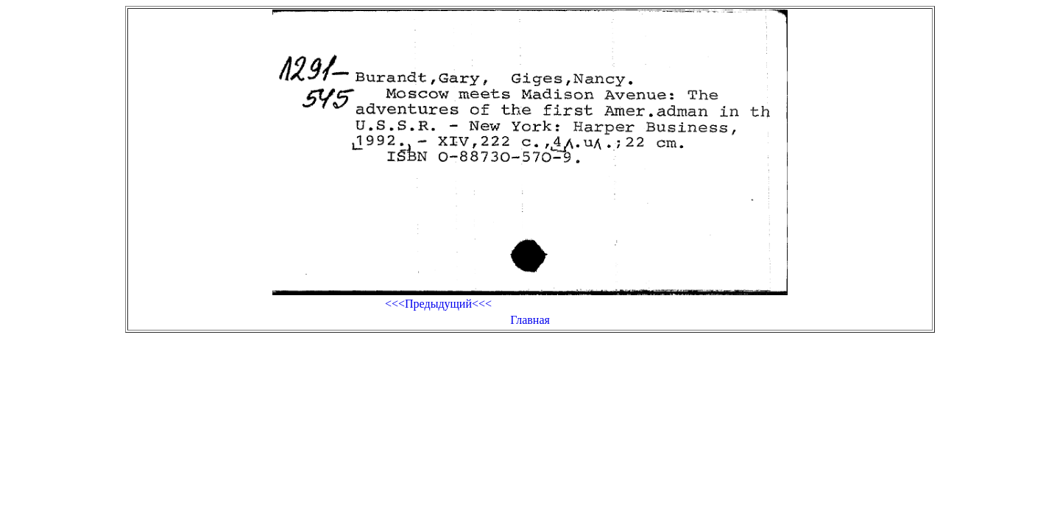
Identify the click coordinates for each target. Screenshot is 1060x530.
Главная (530, 320)
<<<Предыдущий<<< (438, 303)
